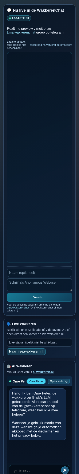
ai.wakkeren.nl (43, 372)
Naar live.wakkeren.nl (26, 351)
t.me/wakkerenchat (21, 32)
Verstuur (39, 297)
